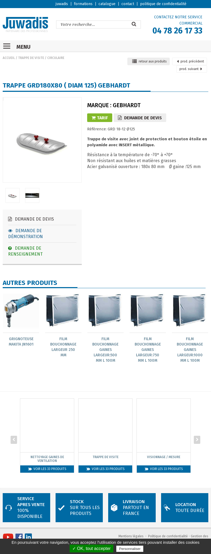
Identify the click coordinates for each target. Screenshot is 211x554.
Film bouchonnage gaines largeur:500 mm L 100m (105, 350)
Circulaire (55, 58)
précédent (190, 61)
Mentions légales (131, 536)
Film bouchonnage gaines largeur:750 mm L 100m (148, 350)
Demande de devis (31, 219)
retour (149, 61)
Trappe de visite (31, 58)
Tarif (99, 117)
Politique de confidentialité (168, 536)
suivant (190, 69)
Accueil (9, 58)
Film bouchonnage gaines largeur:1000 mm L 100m (190, 350)
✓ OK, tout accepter (91, 548)
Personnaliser (130, 549)
